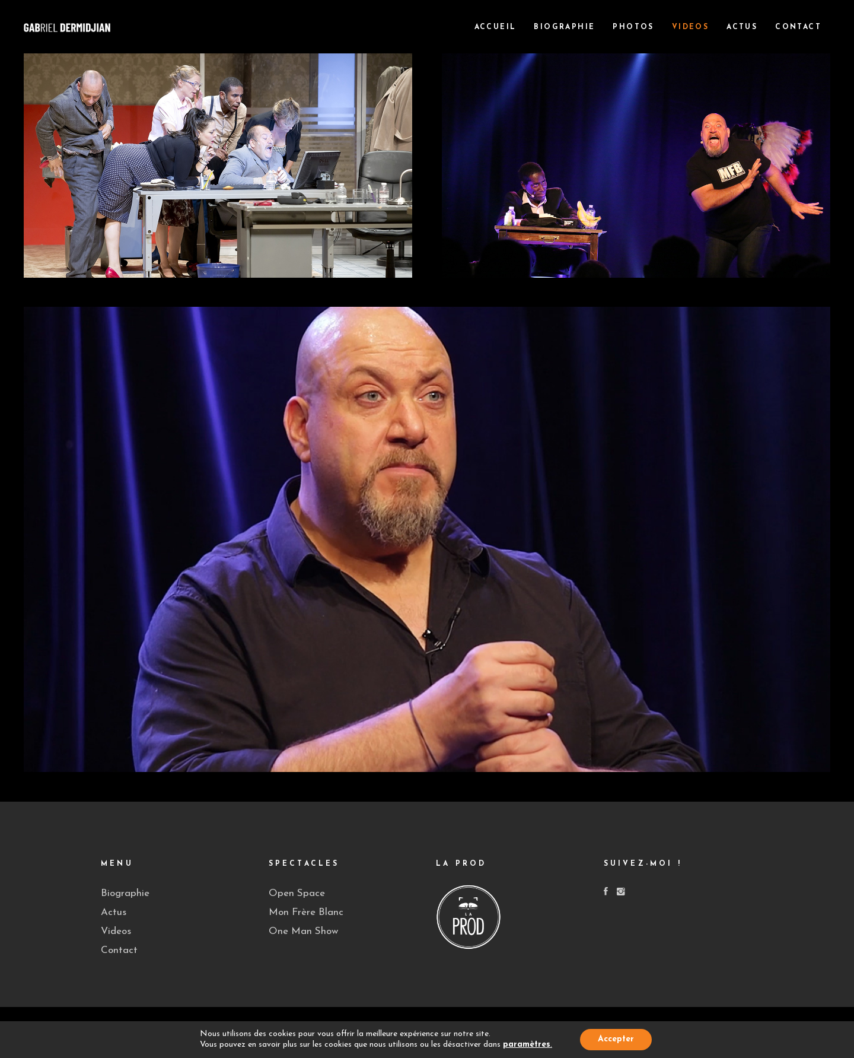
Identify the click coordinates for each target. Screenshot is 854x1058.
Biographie (125, 893)
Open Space (297, 893)
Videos (116, 931)
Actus (113, 912)
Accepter (616, 1039)
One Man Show (303, 931)
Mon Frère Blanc (306, 912)
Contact (119, 950)
